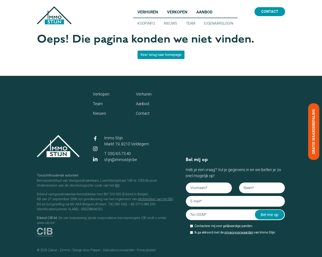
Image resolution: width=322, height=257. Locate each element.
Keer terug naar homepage (161, 55)
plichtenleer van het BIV (155, 199)
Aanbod (206, 11)
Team (193, 23)
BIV (117, 185)
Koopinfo (148, 23)
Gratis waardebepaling (313, 131)
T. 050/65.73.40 (117, 153)
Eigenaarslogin (221, 23)
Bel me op (269, 214)
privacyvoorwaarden (239, 232)
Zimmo (65, 250)
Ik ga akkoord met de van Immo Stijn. (235, 232)
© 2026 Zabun (47, 250)
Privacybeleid (146, 250)
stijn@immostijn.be (120, 159)
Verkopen (179, 11)
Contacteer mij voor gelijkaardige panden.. (224, 226)
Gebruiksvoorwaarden (118, 250)
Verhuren (150, 11)
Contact (269, 11)
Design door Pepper (86, 250)
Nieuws (173, 23)
